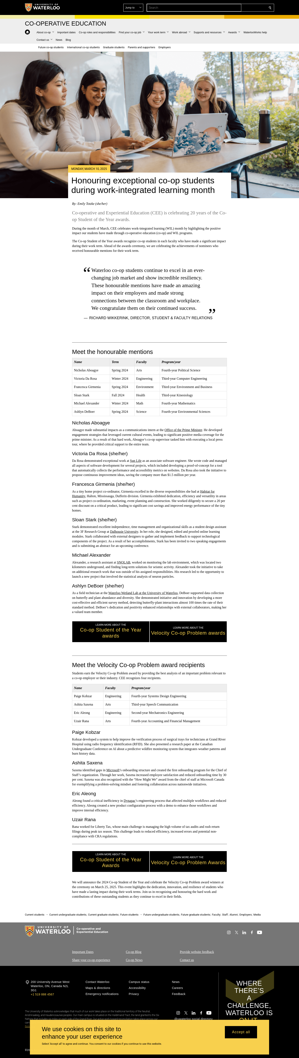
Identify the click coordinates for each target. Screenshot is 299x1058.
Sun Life (136, 460)
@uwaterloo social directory (193, 1019)
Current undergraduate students (67, 914)
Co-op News (134, 960)
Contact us (187, 960)
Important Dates (83, 952)
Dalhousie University (124, 531)
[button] (240, 7)
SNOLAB (123, 562)
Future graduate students (195, 914)
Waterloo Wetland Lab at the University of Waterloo (143, 593)
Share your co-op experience (91, 960)
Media (257, 914)
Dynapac (130, 800)
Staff (225, 914)
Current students (34, 914)
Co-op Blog (133, 952)
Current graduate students (103, 914)
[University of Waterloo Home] (42, 7)
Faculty (216, 914)
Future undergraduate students (161, 914)
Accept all (241, 1032)
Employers (245, 914)
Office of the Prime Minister (183, 430)
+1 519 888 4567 (42, 994)
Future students (129, 914)
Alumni (233, 914)
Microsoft (112, 770)
